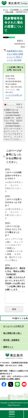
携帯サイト (8, 349)
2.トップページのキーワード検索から (14, 245)
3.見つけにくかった (13, 215)
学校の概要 (9, 12)
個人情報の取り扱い (12, 335)
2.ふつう (14, 185)
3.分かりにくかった (13, 188)
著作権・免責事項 (11, 342)
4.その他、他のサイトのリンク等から (13, 257)
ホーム (5, 10)
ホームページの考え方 (13, 328)
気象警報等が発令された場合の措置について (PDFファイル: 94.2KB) (15, 55)
